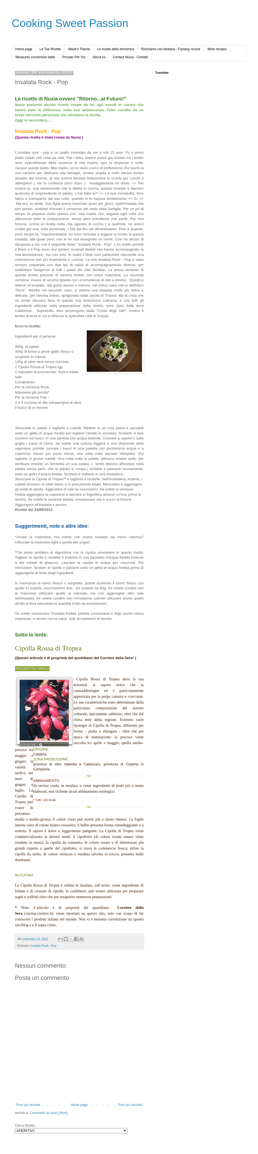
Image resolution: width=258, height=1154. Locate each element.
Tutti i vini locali (45, 800)
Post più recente (28, 1105)
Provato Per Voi (73, 57)
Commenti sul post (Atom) (49, 1113)
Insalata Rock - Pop (43, 945)
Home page (23, 49)
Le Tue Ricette (50, 49)
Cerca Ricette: (25, 1126)
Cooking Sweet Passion (70, 23)
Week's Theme (79, 49)
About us (99, 57)
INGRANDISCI (29, 744)
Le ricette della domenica (115, 49)
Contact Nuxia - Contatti (130, 57)
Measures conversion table (35, 57)
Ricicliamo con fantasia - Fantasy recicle (170, 49)
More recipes (217, 49)
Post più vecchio (130, 1105)
